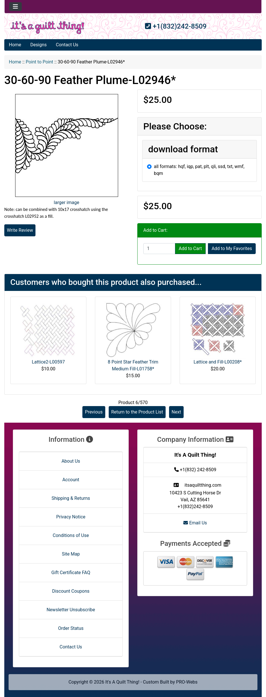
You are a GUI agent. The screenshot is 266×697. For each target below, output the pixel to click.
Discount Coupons (71, 591)
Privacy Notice (70, 517)
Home (15, 44)
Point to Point (39, 62)
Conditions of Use (71, 535)
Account (70, 479)
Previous (94, 412)
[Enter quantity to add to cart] (159, 248)
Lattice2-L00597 (48, 362)
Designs (38, 44)
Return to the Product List (137, 412)
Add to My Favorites (232, 248)
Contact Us (67, 44)
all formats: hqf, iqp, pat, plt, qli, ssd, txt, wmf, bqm (199, 170)
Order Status (71, 628)
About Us (70, 461)
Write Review (20, 230)
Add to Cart (190, 248)
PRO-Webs (187, 682)
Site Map (71, 554)
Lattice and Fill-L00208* (218, 362)
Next (176, 412)
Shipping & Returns (70, 498)
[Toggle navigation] (15, 6)
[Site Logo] (47, 28)
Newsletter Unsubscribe (71, 609)
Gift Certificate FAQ (70, 572)
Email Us (195, 523)
